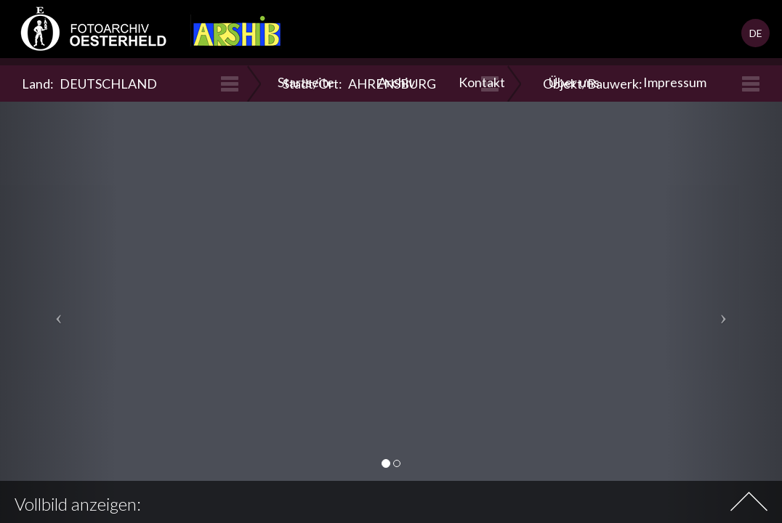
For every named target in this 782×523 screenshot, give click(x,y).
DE (755, 33)
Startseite (306, 82)
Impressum (674, 82)
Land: (89, 84)
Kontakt (482, 82)
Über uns (574, 82)
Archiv (396, 82)
